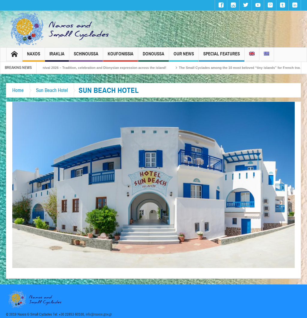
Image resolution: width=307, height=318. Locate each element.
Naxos (33, 56)
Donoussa (153, 56)
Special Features (221, 56)
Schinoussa (86, 56)
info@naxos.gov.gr (99, 314)
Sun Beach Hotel (52, 90)
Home (18, 90)
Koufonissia (120, 56)
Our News (183, 56)
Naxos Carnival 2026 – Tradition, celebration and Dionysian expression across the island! (99, 67)
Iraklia (57, 56)
